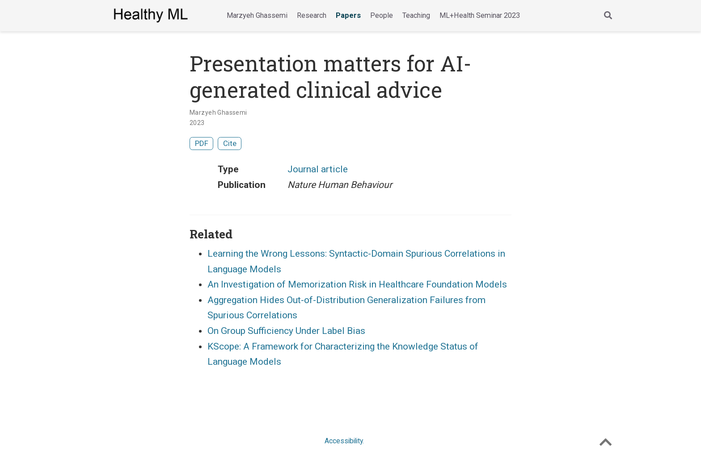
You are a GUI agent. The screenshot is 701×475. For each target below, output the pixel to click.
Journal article (317, 169)
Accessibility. (344, 441)
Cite (229, 143)
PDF (201, 143)
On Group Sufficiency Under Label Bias (286, 330)
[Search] (608, 16)
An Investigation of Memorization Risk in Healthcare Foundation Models (357, 284)
